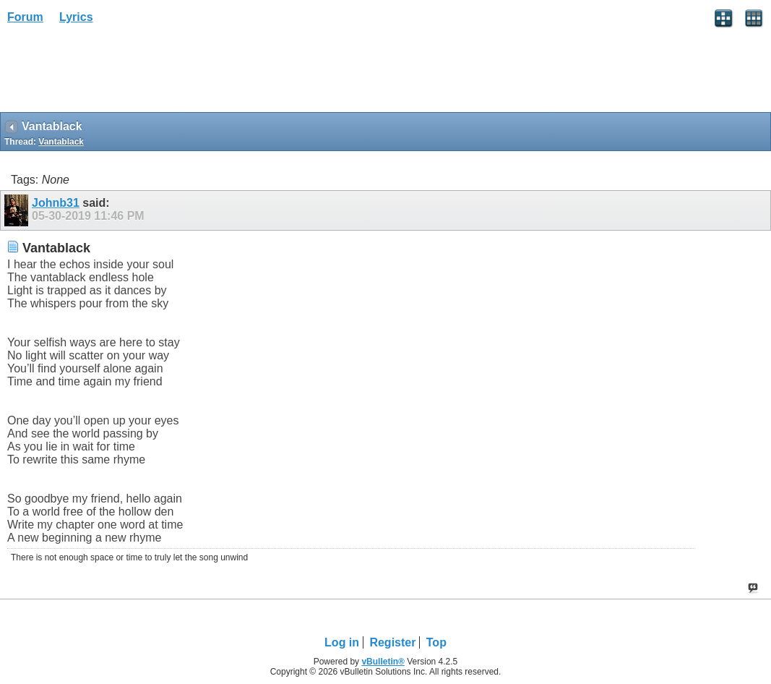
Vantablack (61, 142)
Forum (25, 17)
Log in (341, 642)
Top (436, 642)
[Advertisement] (115, 73)
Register (392, 642)
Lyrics (76, 17)
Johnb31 (55, 203)
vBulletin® (383, 662)
